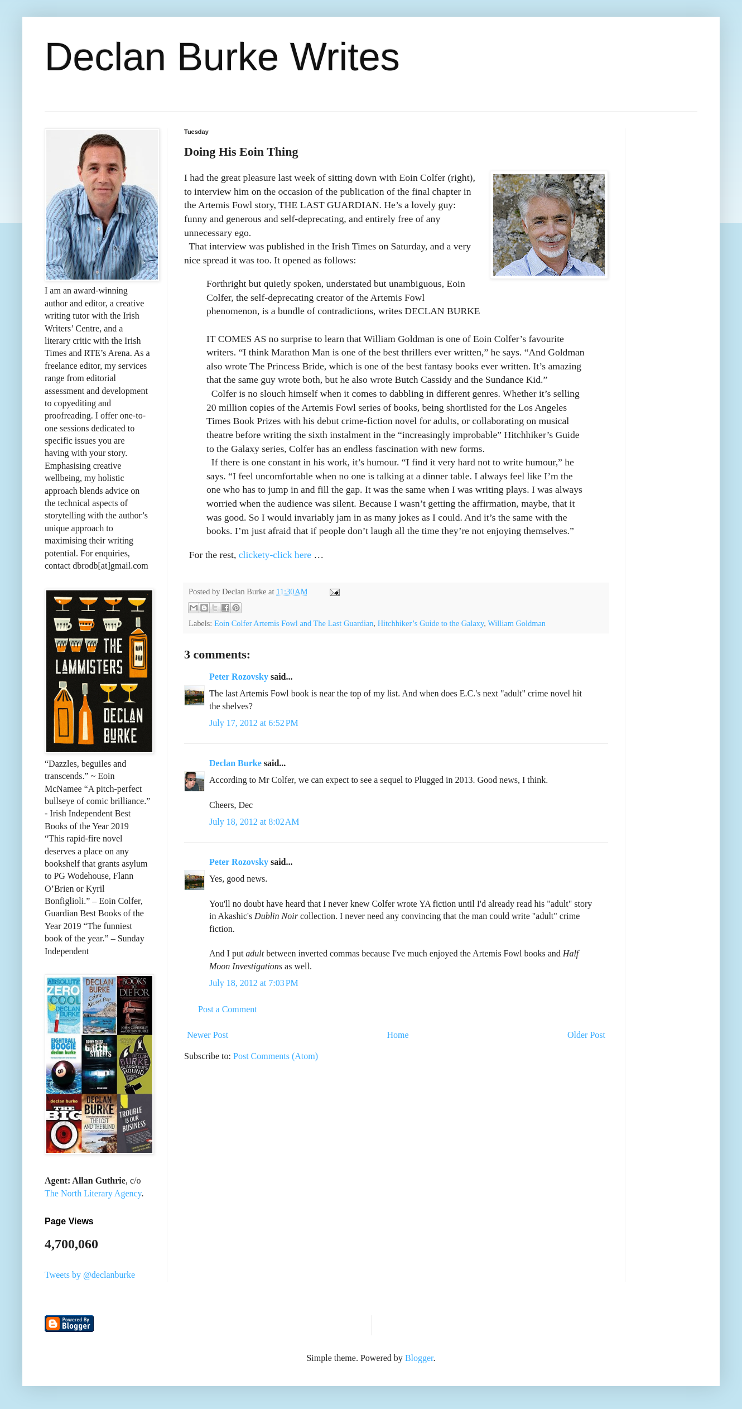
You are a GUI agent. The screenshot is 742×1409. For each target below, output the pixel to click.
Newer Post (207, 1035)
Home (398, 1035)
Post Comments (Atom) (275, 1056)
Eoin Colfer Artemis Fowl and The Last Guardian (294, 623)
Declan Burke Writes (222, 57)
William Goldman (517, 623)
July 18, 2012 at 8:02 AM (254, 821)
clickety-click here (275, 554)
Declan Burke (235, 763)
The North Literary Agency (93, 1193)
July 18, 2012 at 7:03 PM (253, 983)
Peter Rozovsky (238, 676)
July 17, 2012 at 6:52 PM (253, 723)
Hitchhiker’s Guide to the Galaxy (431, 623)
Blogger (419, 1358)
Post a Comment (227, 1009)
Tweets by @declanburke (90, 1275)
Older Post (586, 1035)
